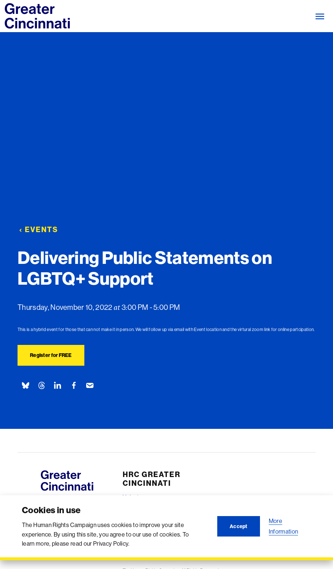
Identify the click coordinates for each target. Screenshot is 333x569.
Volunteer (135, 497)
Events (38, 229)
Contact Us (137, 556)
